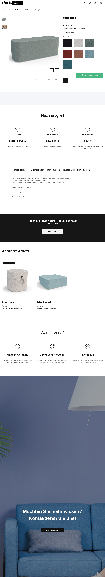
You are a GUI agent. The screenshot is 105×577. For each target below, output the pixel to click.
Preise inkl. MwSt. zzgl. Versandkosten (74, 28)
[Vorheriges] (52, 70)
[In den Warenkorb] (89, 75)
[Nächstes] (57, 70)
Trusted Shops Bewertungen (76, 170)
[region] (30, 47)
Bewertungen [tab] (53, 170)
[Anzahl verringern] (65, 75)
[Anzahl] (69, 75)
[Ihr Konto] (95, 3)
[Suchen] (84, 3)
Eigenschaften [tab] (37, 170)
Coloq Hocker (8, 302)
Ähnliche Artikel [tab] (15, 251)
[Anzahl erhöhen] (73, 75)
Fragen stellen (52, 231)
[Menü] (78, 3)
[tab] (21, 170)
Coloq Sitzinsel (44, 302)
